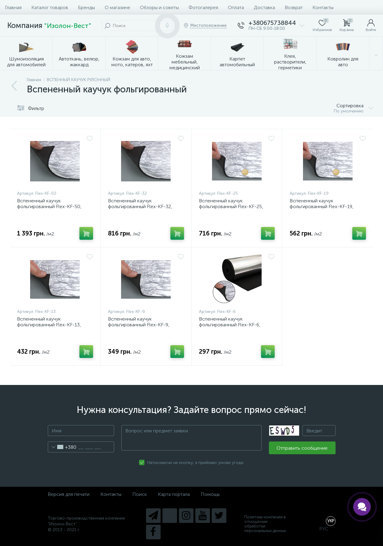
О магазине (117, 7)
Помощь (210, 494)
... (376, 54)
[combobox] (62, 447)
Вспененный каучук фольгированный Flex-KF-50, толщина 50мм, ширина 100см (51, 206)
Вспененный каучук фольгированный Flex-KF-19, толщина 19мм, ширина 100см (323, 206)
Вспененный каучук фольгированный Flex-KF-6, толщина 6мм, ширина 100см (231, 324)
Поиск (139, 494)
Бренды (86, 7)
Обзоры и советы (159, 7)
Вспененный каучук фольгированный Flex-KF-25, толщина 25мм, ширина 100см (232, 206)
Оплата (236, 7)
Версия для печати (68, 494)
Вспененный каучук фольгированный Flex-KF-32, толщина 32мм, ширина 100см (142, 206)
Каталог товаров (49, 7)
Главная (13, 7)
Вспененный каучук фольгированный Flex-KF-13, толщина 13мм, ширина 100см (50, 324)
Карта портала (174, 494)
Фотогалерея (203, 7)
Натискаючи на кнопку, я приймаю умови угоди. (195, 462)
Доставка (264, 7)
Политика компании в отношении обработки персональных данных (265, 524)
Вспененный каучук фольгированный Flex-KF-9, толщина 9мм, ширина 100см (140, 324)
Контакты (322, 7)
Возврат (294, 7)
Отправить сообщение (302, 448)
